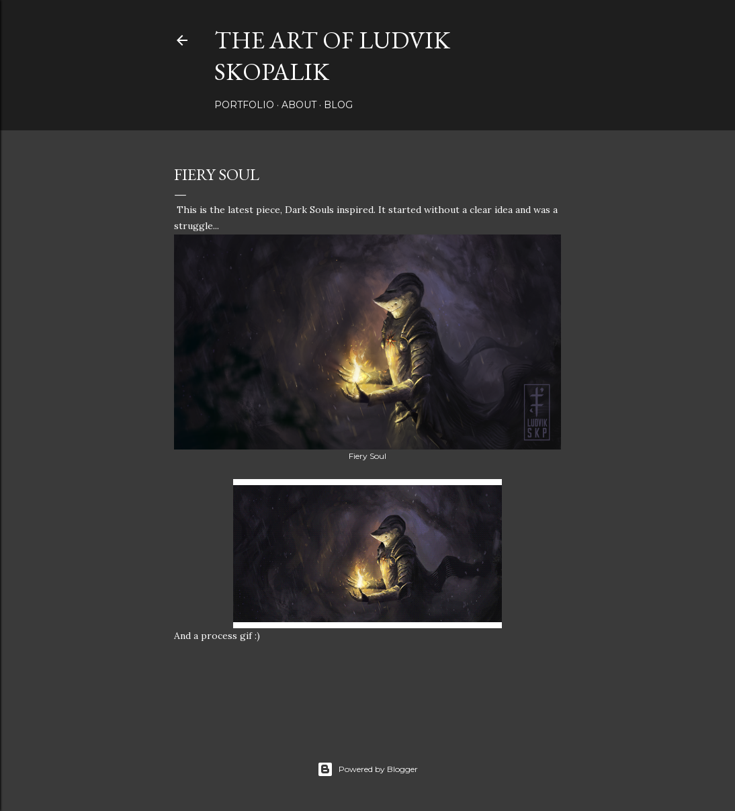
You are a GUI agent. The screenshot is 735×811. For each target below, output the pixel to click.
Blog (338, 105)
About (299, 105)
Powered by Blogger (367, 769)
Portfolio (244, 105)
